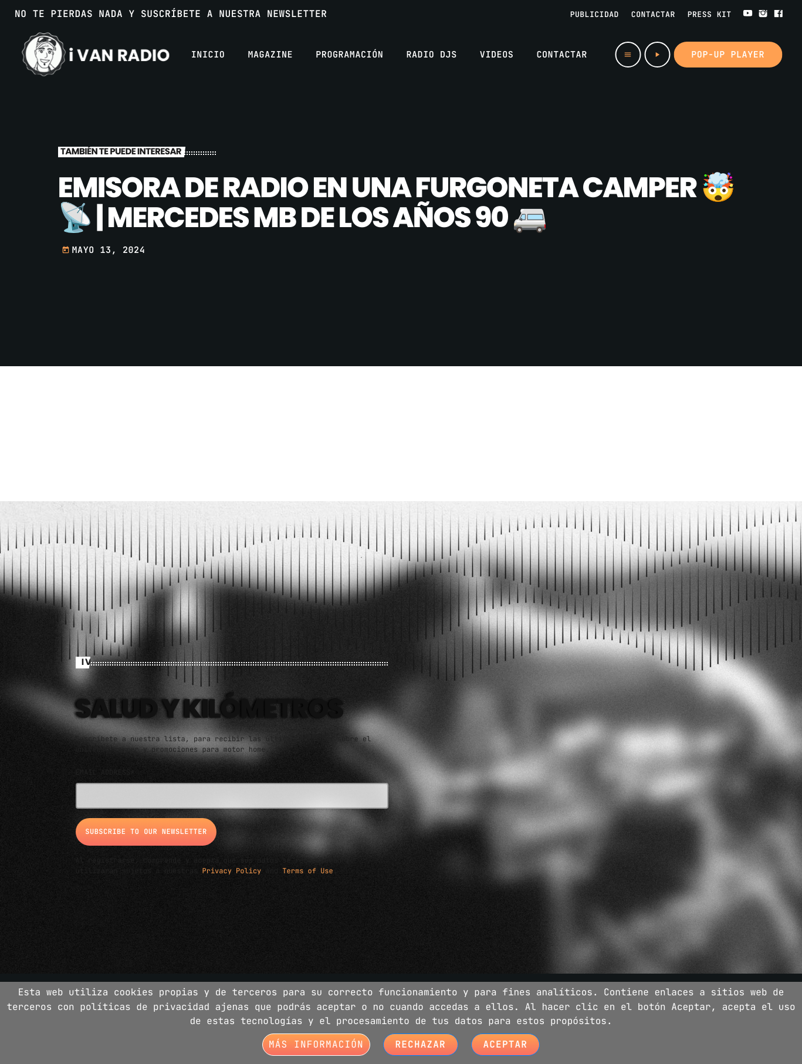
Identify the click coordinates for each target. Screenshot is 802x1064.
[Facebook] (778, 14)
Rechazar (420, 1044)
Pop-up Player (727, 54)
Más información (316, 1044)
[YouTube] (748, 14)
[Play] (657, 54)
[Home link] (95, 54)
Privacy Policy (232, 869)
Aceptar (505, 1044)
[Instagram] (763, 14)
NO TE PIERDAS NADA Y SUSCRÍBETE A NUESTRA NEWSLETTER (171, 14)
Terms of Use (307, 869)
